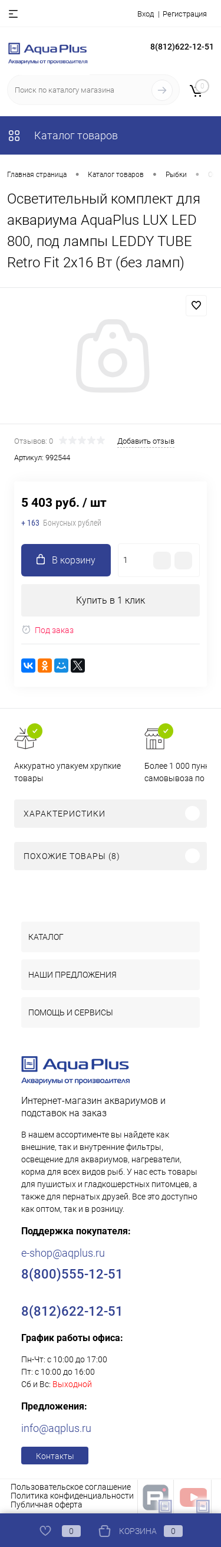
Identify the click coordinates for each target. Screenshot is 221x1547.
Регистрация (185, 13)
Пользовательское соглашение (71, 1487)
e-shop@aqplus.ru (63, 1253)
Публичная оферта (47, 1504)
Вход (145, 13)
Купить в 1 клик (110, 600)
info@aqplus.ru (56, 1428)
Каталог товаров (62, 135)
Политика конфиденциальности (72, 1495)
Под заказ (47, 630)
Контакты (55, 1456)
